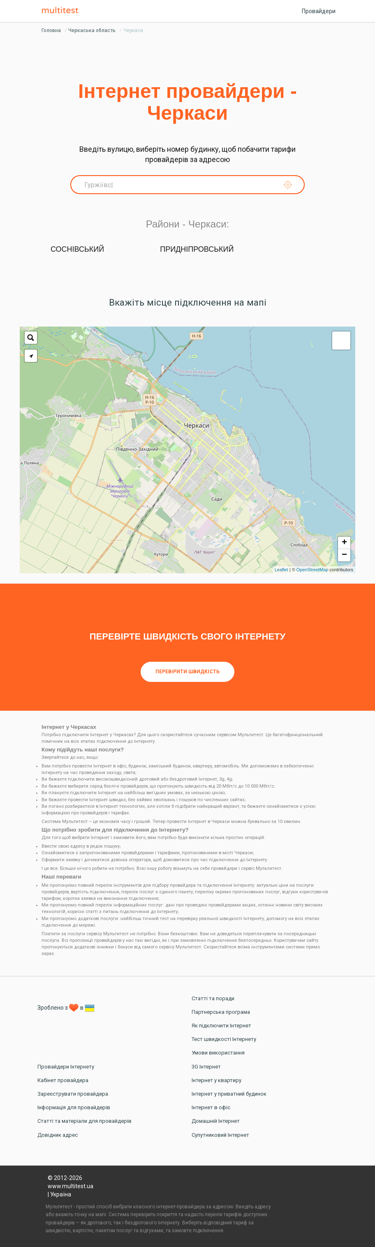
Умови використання (218, 1053)
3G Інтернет (206, 1067)
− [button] (344, 555)
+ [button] (344, 543)
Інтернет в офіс (211, 1107)
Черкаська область (92, 30)
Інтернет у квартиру (216, 1080)
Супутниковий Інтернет (220, 1135)
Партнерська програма (221, 1012)
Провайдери (319, 11)
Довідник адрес (57, 1135)
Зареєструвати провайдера (72, 1094)
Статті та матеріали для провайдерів (84, 1121)
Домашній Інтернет (216, 1121)
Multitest (62, 10)
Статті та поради (213, 998)
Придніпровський (197, 249)
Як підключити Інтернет (221, 1025)
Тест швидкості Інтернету (224, 1039)
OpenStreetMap (312, 569)
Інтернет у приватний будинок (229, 1094)
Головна (51, 30)
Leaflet (281, 569)
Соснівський (77, 249)
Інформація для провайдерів (73, 1107)
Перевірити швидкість (187, 671)
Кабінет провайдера (62, 1080)
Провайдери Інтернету (65, 1067)
